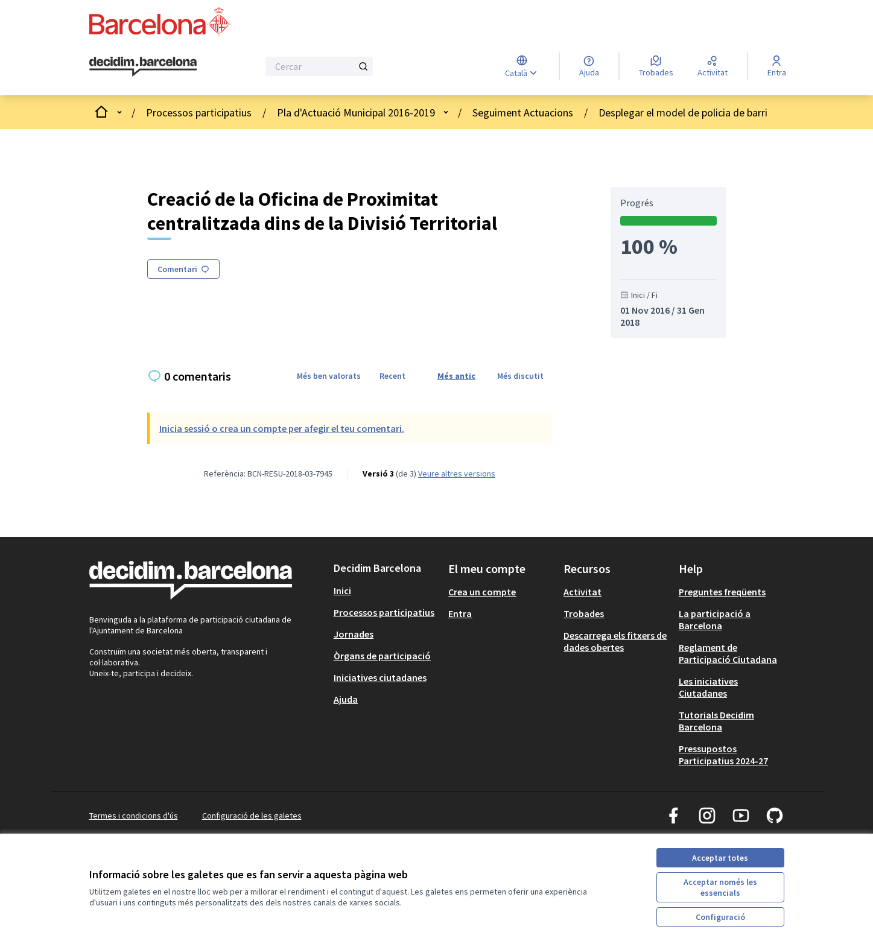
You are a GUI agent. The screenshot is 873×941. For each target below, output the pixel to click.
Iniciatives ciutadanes (380, 677)
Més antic (456, 375)
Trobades (583, 613)
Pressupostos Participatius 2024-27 (723, 755)
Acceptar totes (720, 857)
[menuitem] (386, 591)
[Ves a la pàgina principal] (143, 67)
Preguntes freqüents (722, 592)
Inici (342, 591)
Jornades (353, 634)
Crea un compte (482, 592)
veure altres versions (456, 473)
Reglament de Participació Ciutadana (728, 653)
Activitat (582, 592)
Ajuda (346, 699)
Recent (392, 375)
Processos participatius (199, 112)
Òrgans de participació (382, 656)
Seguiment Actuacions (522, 112)
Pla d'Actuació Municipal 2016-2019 (356, 112)
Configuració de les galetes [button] (252, 815)
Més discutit (520, 375)
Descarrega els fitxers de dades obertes (615, 641)
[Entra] (777, 66)
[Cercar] (319, 66)
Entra (460, 613)
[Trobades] (656, 66)
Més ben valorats (329, 375)
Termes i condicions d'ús (133, 815)
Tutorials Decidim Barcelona (716, 721)
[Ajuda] (589, 66)
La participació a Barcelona (715, 619)
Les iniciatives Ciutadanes (708, 687)
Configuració (720, 916)
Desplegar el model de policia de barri (682, 112)
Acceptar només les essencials (720, 887)
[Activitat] (712, 66)
